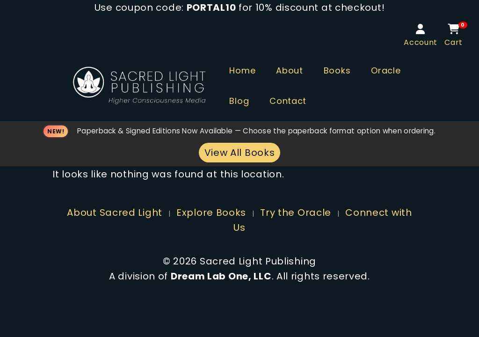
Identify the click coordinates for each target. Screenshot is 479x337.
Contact (287, 101)
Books (337, 70)
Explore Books (211, 212)
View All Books (239, 152)
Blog (239, 101)
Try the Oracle (295, 212)
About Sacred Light (114, 212)
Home (242, 70)
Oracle (385, 70)
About (289, 70)
